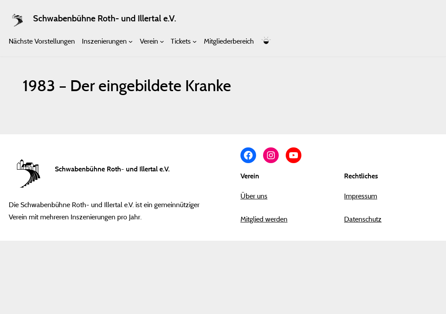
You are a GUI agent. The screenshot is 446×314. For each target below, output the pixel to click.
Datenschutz (363, 219)
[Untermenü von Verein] (162, 41)
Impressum (360, 195)
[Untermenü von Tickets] (195, 41)
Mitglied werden (263, 219)
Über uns (253, 195)
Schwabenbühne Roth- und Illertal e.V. (104, 18)
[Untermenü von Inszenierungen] (130, 41)
